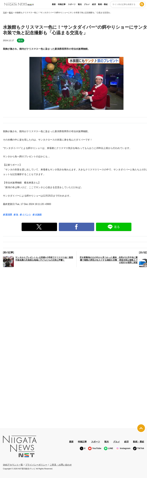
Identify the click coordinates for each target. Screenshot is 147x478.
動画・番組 (103, 4)
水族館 (38, 214)
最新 (54, 4)
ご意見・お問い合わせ (61, 464)
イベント (26, 214)
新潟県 (8, 214)
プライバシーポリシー (36, 464)
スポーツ (72, 4)
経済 (94, 4)
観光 (80, 4)
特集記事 (62, 4)
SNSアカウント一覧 (13, 464)
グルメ (87, 4)
